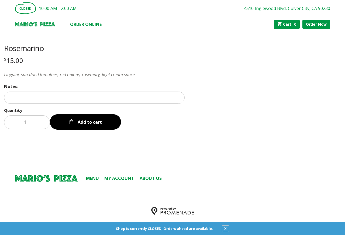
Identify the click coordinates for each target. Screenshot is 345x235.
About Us (151, 178)
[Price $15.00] (13, 60)
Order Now (316, 24)
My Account (119, 178)
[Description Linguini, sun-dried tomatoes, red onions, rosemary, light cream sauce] (94, 74)
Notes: (11, 86)
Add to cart (89, 122)
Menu (92, 178)
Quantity (13, 110)
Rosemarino (24, 48)
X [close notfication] (225, 228)
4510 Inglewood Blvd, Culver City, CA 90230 (287, 8)
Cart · (286, 24)
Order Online (86, 24)
